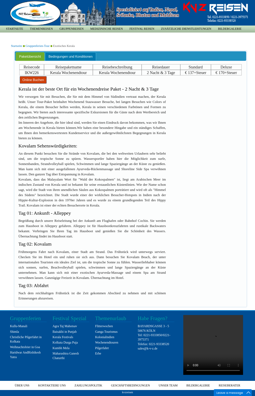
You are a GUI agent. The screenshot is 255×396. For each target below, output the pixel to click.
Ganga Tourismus (106, 331)
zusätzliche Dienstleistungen (186, 28)
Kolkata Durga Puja (65, 342)
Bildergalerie (229, 28)
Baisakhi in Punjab (65, 331)
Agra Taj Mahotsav (65, 326)
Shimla (14, 331)
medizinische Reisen (106, 28)
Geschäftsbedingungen (130, 385)
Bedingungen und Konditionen (71, 56)
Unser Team (168, 385)
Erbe (98, 353)
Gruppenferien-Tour (38, 45)
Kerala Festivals (63, 337)
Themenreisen (41, 28)
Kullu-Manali (18, 326)
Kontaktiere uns (52, 385)
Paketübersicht (30, 56)
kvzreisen (127, 392)
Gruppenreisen (72, 28)
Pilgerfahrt (102, 348)
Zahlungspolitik (88, 385)
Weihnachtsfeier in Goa (25, 347)
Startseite (14, 28)
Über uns (22, 385)
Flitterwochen (104, 326)
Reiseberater (229, 385)
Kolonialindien (104, 337)
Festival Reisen (141, 28)
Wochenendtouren (106, 342)
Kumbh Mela (61, 348)
